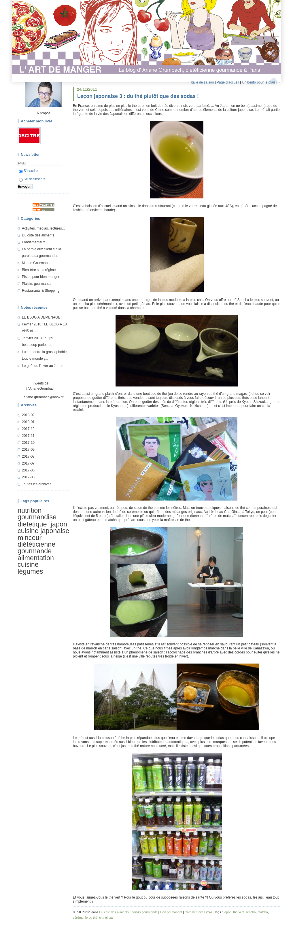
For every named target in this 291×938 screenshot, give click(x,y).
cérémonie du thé (85, 917)
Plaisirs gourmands (36, 284)
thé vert (238, 912)
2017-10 (28, 443)
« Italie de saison (201, 82)
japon (59, 524)
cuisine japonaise (43, 531)
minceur (29, 537)
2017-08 (28, 456)
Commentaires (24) (198, 912)
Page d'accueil (228, 82)
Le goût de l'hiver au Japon (42, 366)
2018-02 (28, 415)
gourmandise (37, 517)
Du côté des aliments (38, 235)
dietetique (32, 524)
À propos (43, 113)
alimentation (36, 558)
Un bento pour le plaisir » (261, 82)
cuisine (28, 564)
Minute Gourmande (37, 263)
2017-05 (28, 477)
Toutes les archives (36, 484)
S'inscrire (28, 171)
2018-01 (28, 422)
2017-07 (28, 463)
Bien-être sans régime (39, 270)
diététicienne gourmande (36, 548)
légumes (30, 571)
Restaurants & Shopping (40, 291)
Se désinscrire (32, 179)
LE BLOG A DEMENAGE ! (42, 317)
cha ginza (106, 917)
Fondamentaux (33, 242)
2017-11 (28, 436)
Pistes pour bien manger (40, 277)
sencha (250, 912)
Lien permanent (171, 912)
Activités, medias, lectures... (43, 228)
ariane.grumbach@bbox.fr (44, 397)
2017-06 (28, 470)
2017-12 (28, 429)
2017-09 (28, 450)
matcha (263, 912)
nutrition (29, 510)
